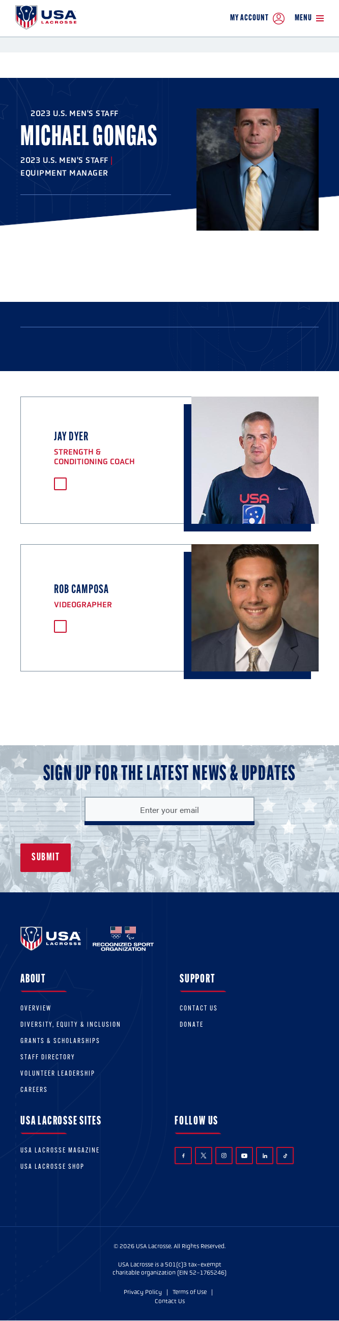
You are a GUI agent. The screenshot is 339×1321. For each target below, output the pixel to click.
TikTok (285, 1156)
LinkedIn (265, 1156)
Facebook (183, 1156)
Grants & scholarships (60, 1041)
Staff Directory (47, 1057)
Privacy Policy (143, 1292)
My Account (257, 18)
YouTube (244, 1156)
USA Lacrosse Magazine (60, 1151)
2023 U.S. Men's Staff (75, 113)
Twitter (204, 1156)
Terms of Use (190, 1292)
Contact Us (199, 1009)
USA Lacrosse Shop (52, 1167)
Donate (192, 1025)
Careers (34, 1090)
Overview (35, 1009)
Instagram (224, 1155)
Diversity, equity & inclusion (70, 1025)
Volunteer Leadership (57, 1074)
